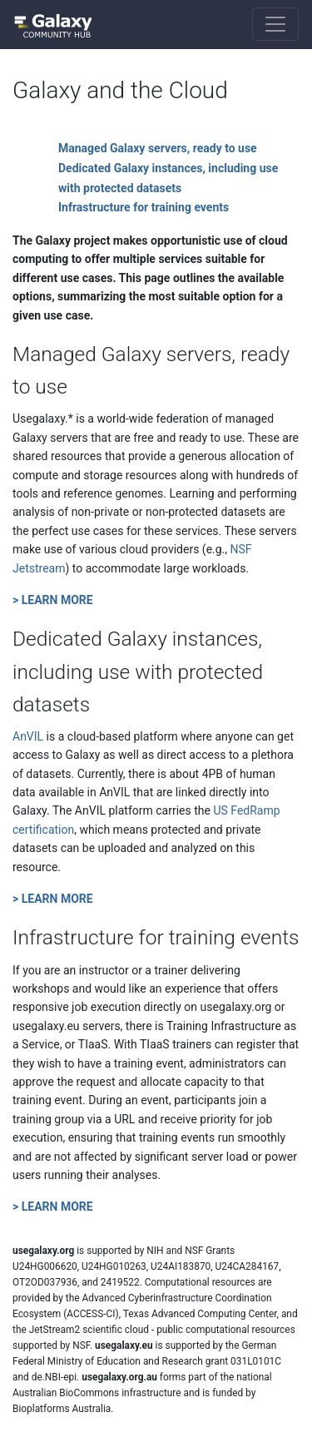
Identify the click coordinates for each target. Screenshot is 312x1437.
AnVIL (27, 736)
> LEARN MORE (52, 600)
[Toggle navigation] (275, 24)
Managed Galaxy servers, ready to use (157, 148)
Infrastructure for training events (143, 207)
